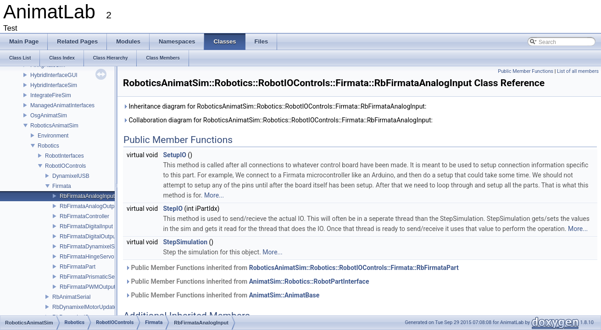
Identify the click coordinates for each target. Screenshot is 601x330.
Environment (53, 135)
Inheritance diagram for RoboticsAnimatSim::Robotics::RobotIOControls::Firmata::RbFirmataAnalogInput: (274, 106)
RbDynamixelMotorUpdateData (90, 307)
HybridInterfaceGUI (54, 75)
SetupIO (174, 155)
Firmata (61, 186)
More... (214, 195)
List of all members (578, 71)
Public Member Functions (525, 71)
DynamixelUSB (70, 176)
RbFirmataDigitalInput (86, 226)
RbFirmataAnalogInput (87, 196)
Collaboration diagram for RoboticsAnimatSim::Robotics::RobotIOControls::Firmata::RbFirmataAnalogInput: (278, 120)
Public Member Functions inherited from (292, 267)
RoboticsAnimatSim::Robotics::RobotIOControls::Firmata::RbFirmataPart (354, 267)
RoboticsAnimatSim (54, 125)
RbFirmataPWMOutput (87, 287)
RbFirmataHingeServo (87, 256)
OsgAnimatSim (48, 115)
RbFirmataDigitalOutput (88, 236)
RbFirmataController (84, 216)
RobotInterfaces (64, 156)
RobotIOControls (65, 166)
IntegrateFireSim (50, 95)
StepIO (173, 208)
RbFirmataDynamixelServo (92, 246)
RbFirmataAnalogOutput (89, 206)
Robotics (48, 146)
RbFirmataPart (77, 267)
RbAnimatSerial (71, 297)
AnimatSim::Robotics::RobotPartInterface (309, 281)
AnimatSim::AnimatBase (284, 295)
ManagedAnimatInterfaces (62, 105)
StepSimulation (185, 242)
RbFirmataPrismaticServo (91, 277)
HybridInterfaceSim (53, 85)
